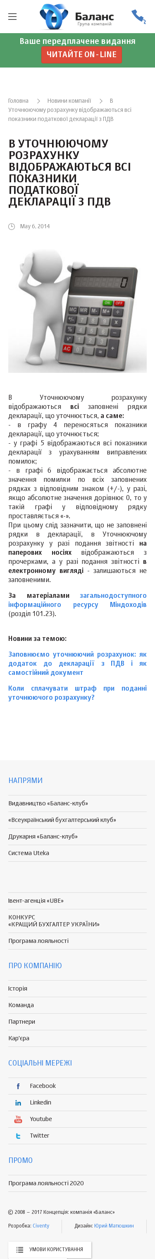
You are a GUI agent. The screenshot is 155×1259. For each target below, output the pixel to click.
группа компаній (78, 16)
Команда (21, 1005)
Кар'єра (18, 1038)
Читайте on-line (82, 55)
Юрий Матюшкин (114, 1226)
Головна (18, 101)
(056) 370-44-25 (138, 16)
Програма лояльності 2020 (46, 1183)
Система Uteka (28, 853)
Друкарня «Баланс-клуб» (43, 837)
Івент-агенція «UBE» (36, 901)
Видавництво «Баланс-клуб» (48, 803)
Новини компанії (69, 101)
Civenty (41, 1226)
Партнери (21, 1022)
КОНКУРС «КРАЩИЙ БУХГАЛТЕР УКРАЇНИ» (54, 921)
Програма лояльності (38, 941)
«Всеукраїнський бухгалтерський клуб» (62, 820)
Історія (17, 989)
